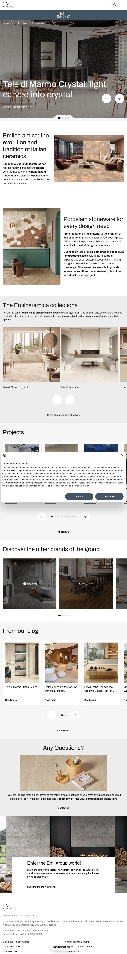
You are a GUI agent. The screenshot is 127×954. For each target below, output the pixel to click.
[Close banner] (122, 455)
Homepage (8, 23)
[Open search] (114, 4)
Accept (79, 496)
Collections (22, 23)
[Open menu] (122, 5)
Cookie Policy (82, 486)
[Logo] (9, 4)
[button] (59, 118)
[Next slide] (119, 98)
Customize (109, 496)
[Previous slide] (106, 98)
